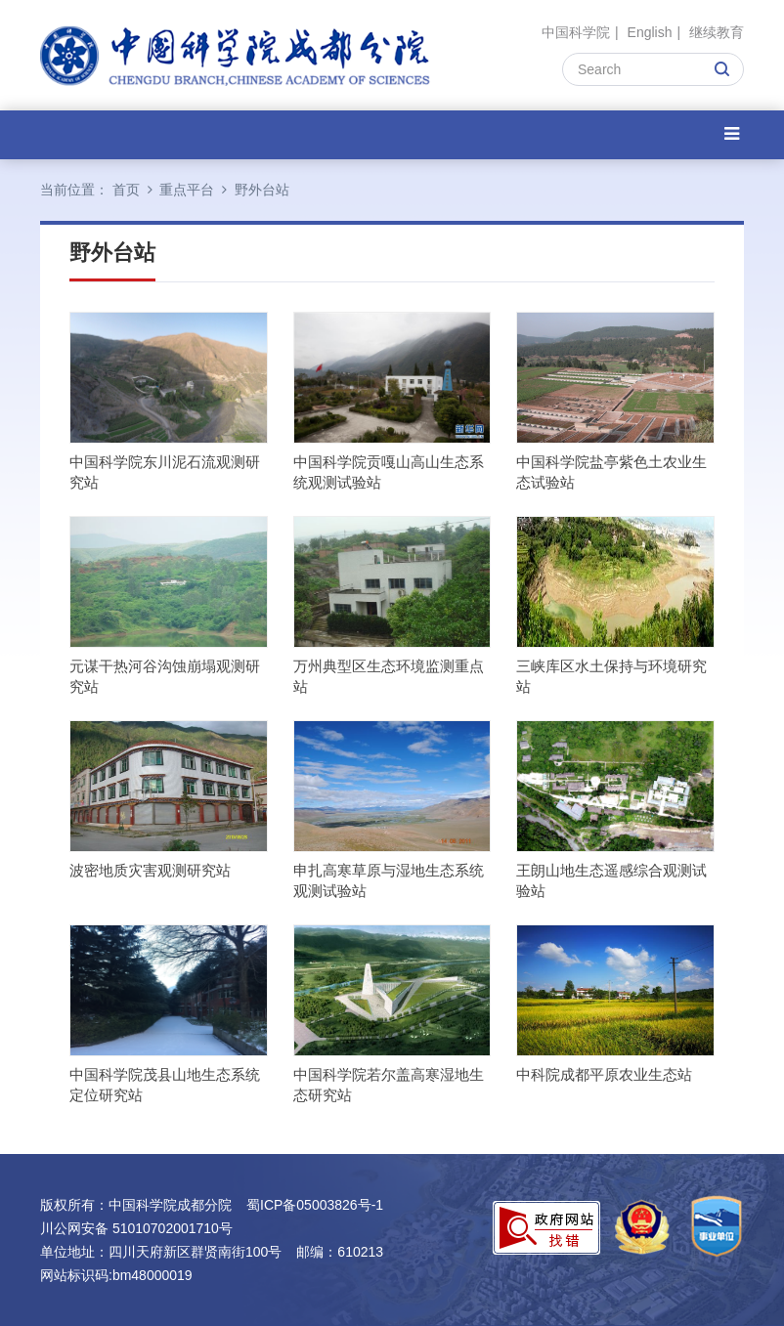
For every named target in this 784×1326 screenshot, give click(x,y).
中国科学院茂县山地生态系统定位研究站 (164, 1084)
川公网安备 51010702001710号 (136, 1228)
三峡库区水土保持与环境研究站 (611, 676)
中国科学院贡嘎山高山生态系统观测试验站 (388, 472)
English (650, 32)
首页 (126, 189)
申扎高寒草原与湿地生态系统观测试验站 (388, 880)
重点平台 (186, 189)
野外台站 (262, 189)
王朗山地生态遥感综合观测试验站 (611, 880)
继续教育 (716, 32)
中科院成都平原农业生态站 (604, 1074)
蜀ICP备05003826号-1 (314, 1205)
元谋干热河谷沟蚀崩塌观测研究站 (164, 676)
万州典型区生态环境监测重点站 (388, 676)
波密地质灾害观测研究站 (150, 870)
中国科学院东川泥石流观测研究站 (164, 472)
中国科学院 (576, 32)
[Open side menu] (731, 134)
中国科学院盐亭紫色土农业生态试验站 (611, 472)
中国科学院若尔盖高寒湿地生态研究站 (388, 1084)
